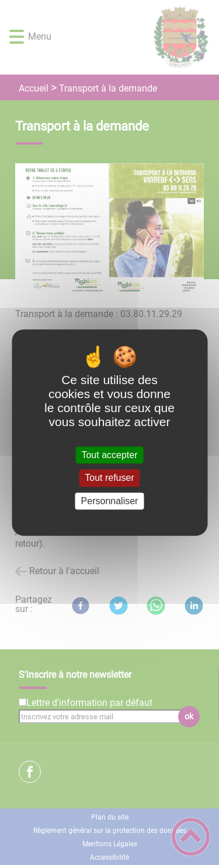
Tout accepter (109, 455)
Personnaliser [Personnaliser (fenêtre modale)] (109, 501)
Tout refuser (109, 478)
